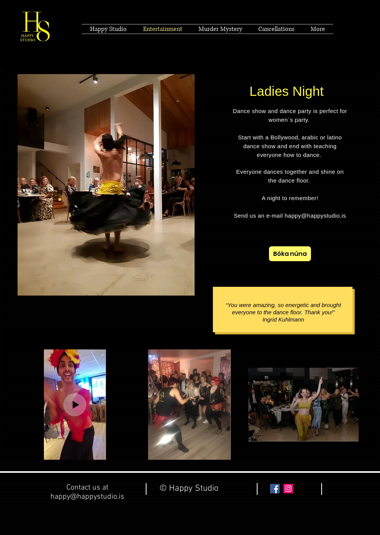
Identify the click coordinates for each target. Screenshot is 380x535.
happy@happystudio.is (315, 215)
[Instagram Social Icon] (288, 488)
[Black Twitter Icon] (336, 29)
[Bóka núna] (290, 253)
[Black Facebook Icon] (350, 29)
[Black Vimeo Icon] (365, 29)
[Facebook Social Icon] (275, 488)
